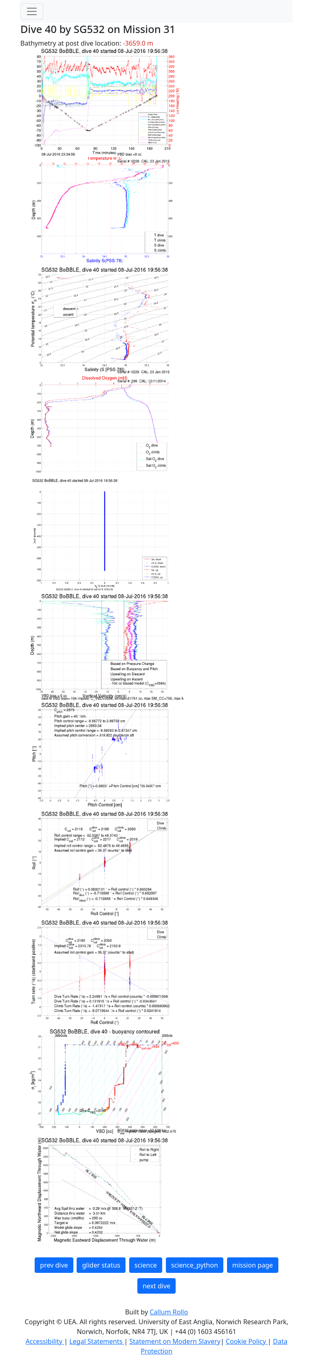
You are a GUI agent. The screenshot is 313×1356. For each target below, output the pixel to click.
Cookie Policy (247, 1341)
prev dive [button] (54, 1265)
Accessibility (45, 1341)
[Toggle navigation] (31, 11)
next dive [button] (156, 1285)
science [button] (145, 1265)
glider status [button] (101, 1265)
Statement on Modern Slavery (174, 1341)
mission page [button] (252, 1265)
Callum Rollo (169, 1311)
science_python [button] (194, 1265)
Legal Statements (96, 1341)
